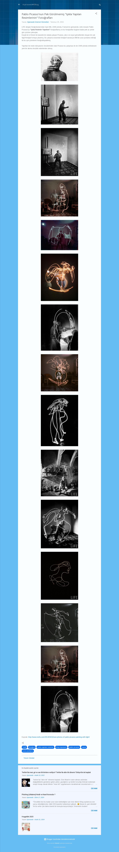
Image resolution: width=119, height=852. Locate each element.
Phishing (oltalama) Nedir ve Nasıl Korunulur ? (38, 795)
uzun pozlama (28, 751)
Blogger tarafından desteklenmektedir (59, 839)
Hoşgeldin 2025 (27, 817)
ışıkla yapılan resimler (45, 747)
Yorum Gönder (29, 758)
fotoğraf (32, 747)
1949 (24, 747)
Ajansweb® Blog (30, 4)
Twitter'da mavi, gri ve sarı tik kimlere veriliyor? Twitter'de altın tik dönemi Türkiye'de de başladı (56, 772)
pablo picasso (74, 747)
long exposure (61, 747)
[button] (96, 13)
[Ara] (100, 5)
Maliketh (57, 843)
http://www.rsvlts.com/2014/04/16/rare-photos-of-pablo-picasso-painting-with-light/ (59, 737)
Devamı (94, 788)
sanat (84, 747)
